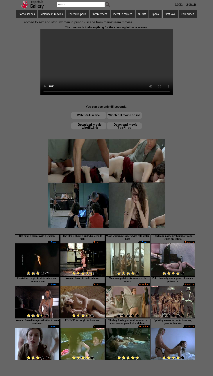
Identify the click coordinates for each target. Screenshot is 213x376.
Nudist (142, 14)
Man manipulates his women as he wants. (127, 279)
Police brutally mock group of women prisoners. (172, 279)
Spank (155, 14)
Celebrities (187, 14)
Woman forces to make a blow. (82, 278)
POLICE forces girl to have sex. (82, 320)
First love (170, 14)
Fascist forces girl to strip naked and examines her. (37, 279)
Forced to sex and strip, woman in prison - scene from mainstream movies (78, 22)
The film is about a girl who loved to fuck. (82, 237)
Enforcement (99, 14)
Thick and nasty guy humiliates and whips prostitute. (173, 237)
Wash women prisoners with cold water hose (127, 237)
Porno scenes (27, 14)
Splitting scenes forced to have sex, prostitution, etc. (173, 322)
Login (178, 4)
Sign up (191, 4)
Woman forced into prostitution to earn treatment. (37, 322)
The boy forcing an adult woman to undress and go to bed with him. (127, 322)
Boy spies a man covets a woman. (37, 236)
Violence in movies (51, 14)
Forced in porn (77, 14)
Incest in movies (122, 14)
